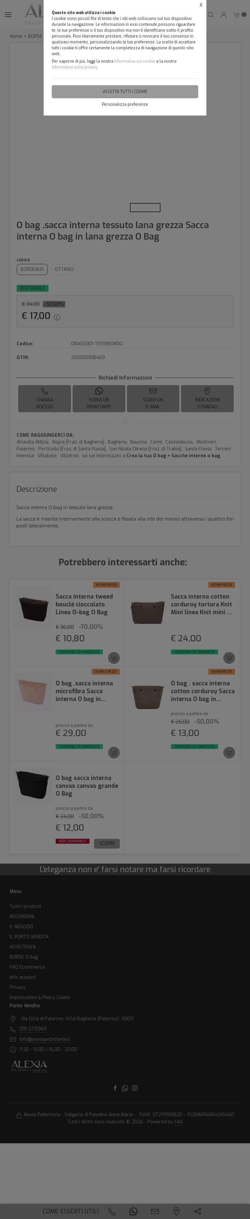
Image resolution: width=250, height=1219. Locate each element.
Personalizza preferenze (125, 104)
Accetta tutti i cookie (125, 91)
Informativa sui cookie (134, 61)
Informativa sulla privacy (74, 67)
